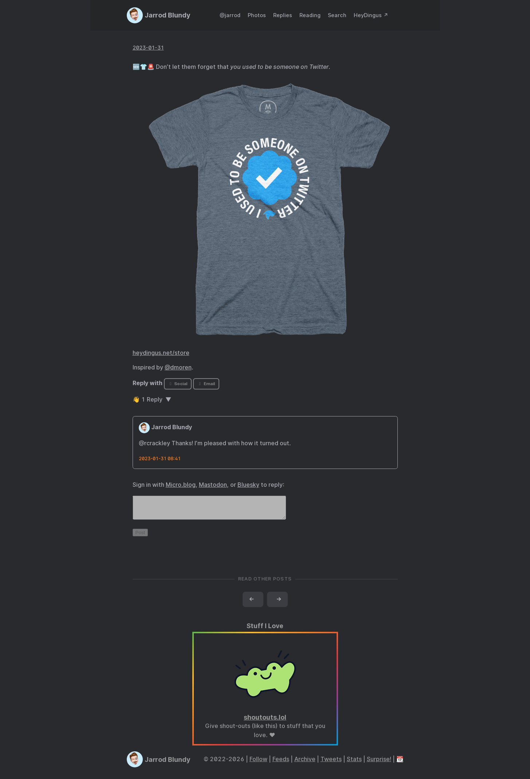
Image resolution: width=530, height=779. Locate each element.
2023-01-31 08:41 (160, 458)
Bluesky (248, 484)
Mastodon (213, 484)
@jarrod (230, 15)
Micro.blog (181, 484)
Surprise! (379, 763)
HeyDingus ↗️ (371, 15)
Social (177, 383)
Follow (258, 763)
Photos (257, 15)
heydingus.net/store (161, 352)
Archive (304, 763)
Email (206, 383)
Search (337, 15)
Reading (310, 15)
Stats (354, 763)
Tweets (331, 763)
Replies (282, 15)
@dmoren (178, 367)
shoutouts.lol (265, 721)
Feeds (280, 763)
